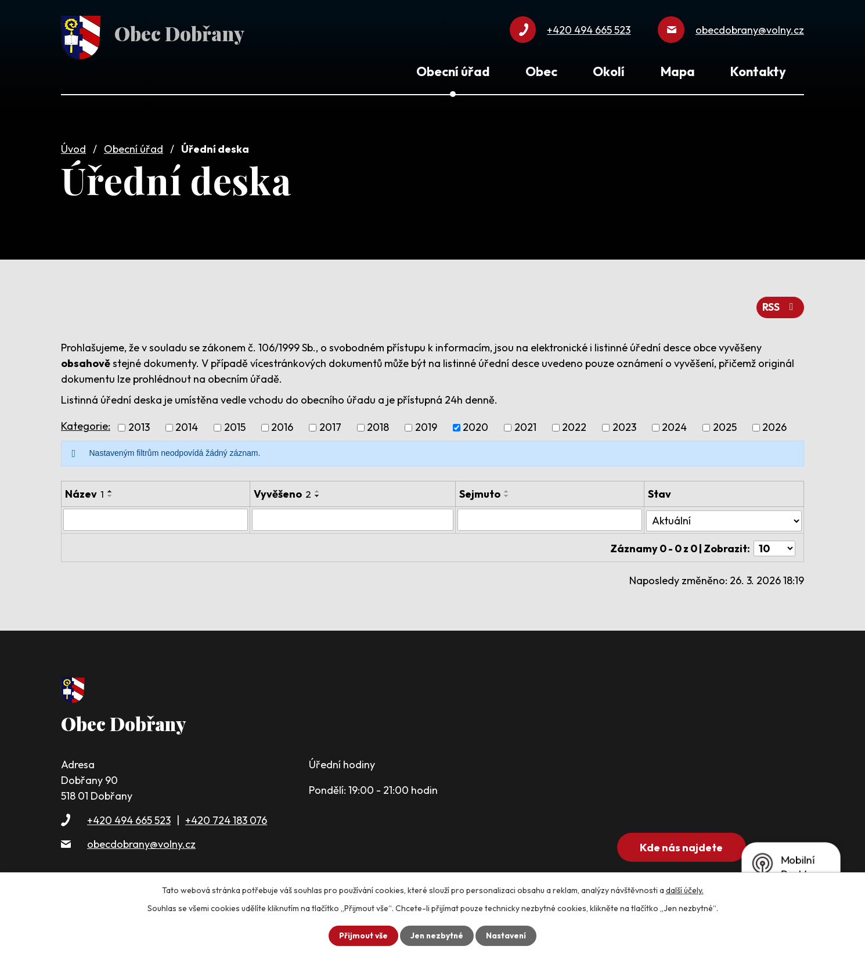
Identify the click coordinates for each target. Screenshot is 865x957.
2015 (235, 424)
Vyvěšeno (282, 491)
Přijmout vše (362, 935)
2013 (139, 424)
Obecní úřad (133, 146)
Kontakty (758, 71)
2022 (574, 424)
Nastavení (507, 935)
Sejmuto (480, 491)
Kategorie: (85, 423)
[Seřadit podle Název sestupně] (110, 493)
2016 (282, 424)
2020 (475, 424)
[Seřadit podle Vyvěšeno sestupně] (317, 493)
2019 (426, 424)
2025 (725, 424)
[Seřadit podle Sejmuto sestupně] (507, 493)
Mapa (678, 71)
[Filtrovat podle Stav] (724, 516)
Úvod (73, 146)
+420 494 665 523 (129, 814)
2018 (378, 424)
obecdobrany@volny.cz (141, 838)
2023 (624, 424)
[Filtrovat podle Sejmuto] (550, 517)
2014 (186, 424)
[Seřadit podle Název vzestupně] (110, 488)
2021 (525, 424)
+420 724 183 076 (226, 814)
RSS (780, 304)
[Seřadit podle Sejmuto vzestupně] (507, 488)
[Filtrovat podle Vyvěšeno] (352, 517)
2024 (674, 424)
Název (84, 491)
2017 (330, 424)
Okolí (609, 71)
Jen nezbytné (436, 935)
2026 (774, 424)
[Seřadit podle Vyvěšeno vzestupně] (317, 488)
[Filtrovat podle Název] (155, 517)
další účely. (685, 890)
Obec (541, 71)
